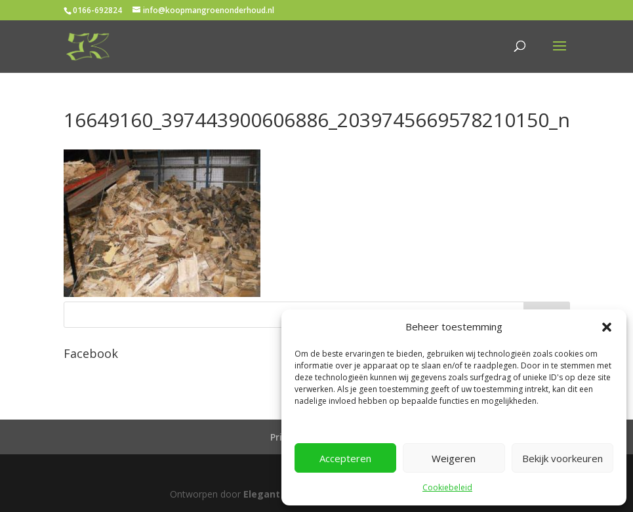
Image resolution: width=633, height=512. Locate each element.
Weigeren (454, 458)
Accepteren (345, 458)
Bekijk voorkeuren (562, 458)
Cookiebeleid (447, 487)
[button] (606, 327)
